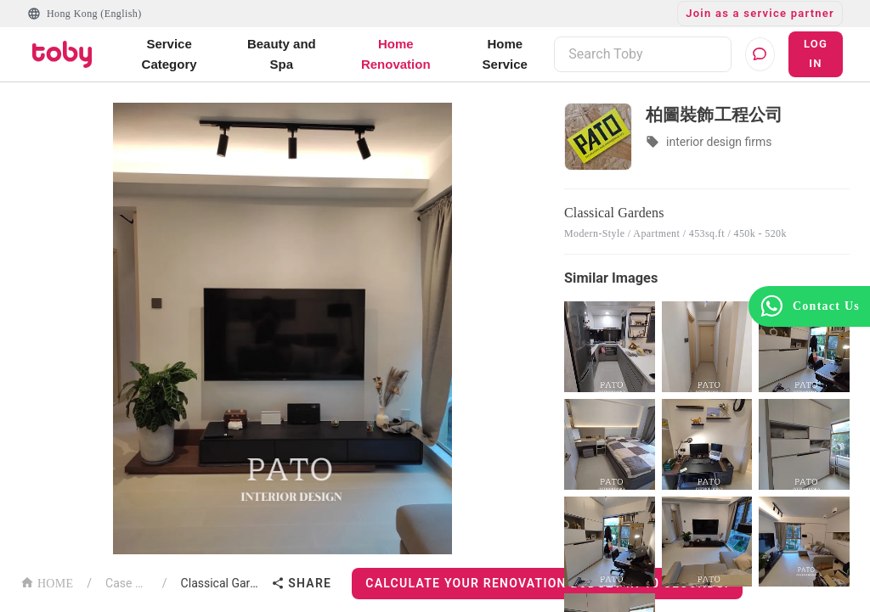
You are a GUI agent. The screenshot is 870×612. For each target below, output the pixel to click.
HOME (46, 582)
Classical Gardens (223, 583)
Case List (127, 583)
